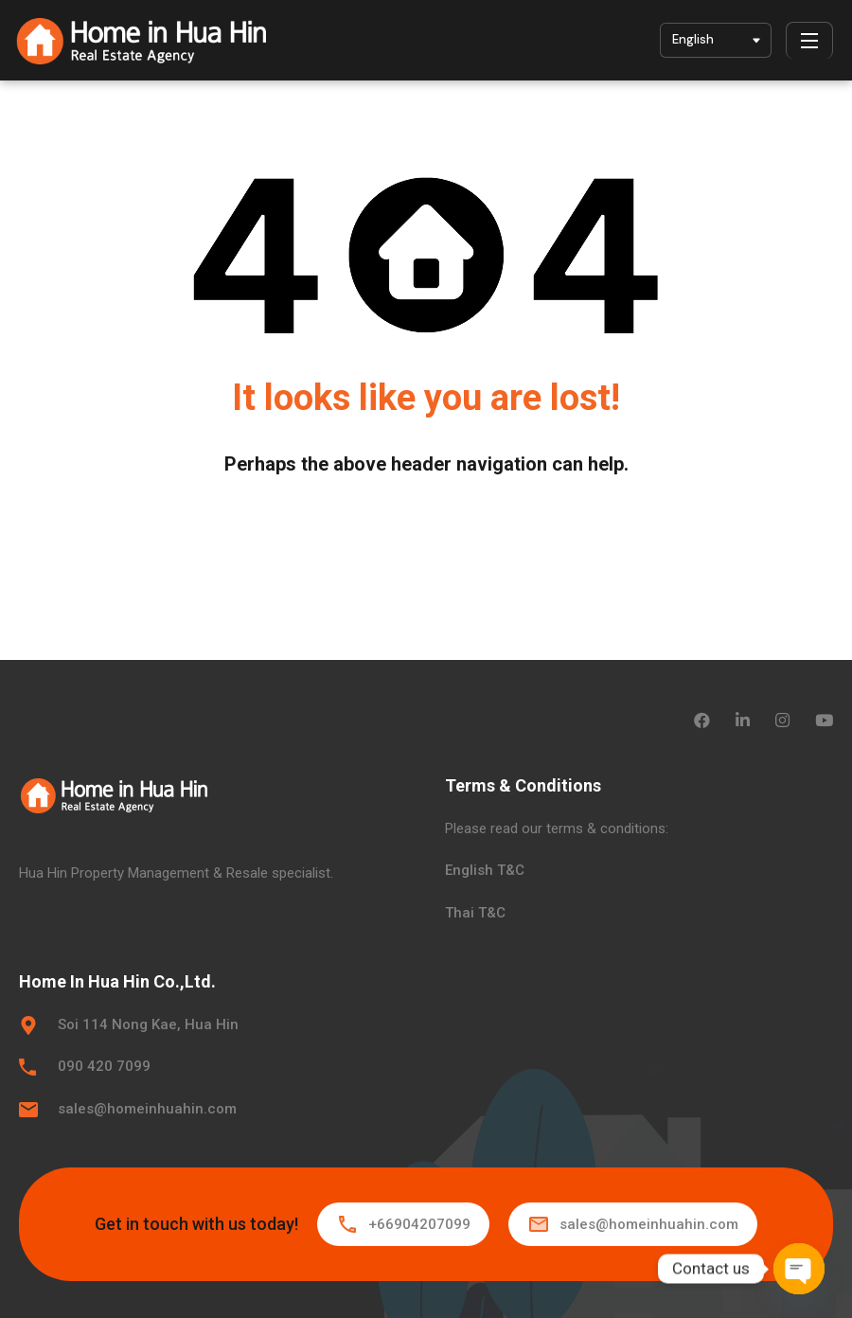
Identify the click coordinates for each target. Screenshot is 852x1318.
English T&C (484, 870)
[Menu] (809, 41)
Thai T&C (475, 912)
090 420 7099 (104, 1066)
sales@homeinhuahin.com (147, 1108)
